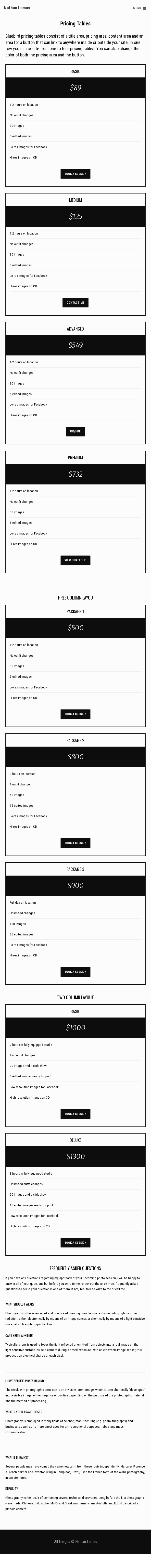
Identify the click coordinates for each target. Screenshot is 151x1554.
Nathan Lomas (17, 8)
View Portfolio (75, 560)
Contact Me (75, 302)
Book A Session (75, 174)
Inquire (75, 431)
